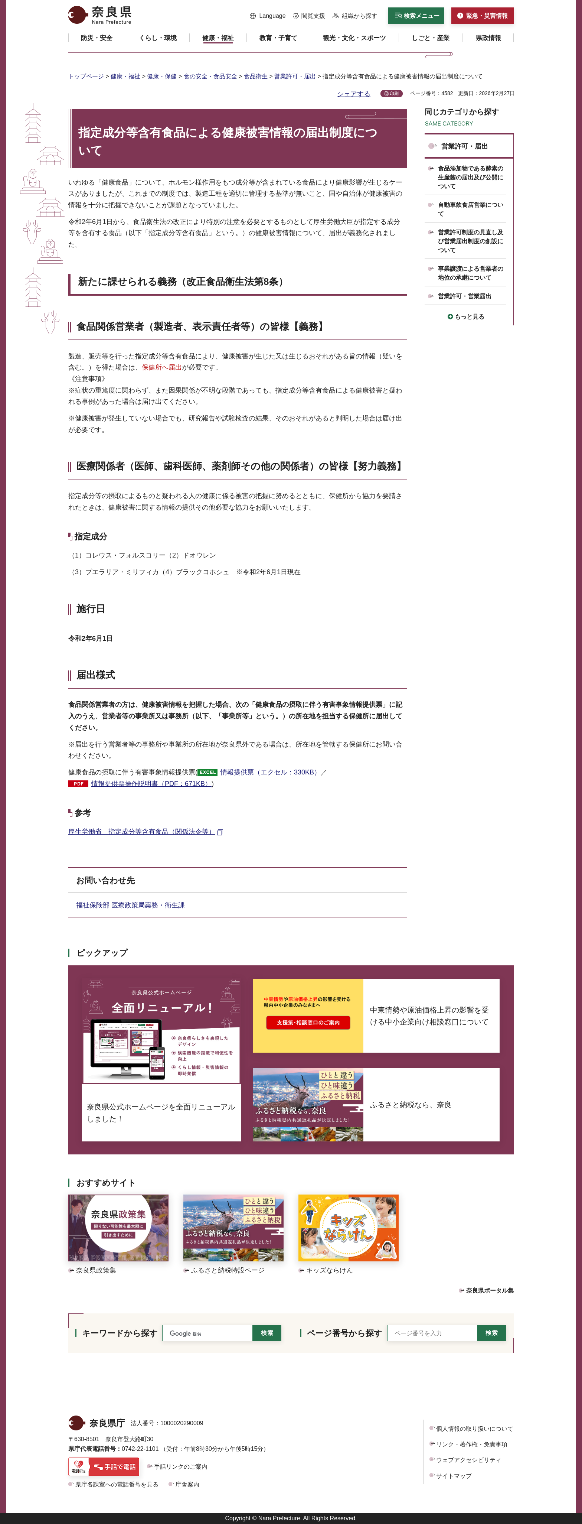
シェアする (353, 94)
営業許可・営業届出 (464, 296)
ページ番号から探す (344, 1333)
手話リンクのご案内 (180, 1466)
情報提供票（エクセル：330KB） (270, 772)
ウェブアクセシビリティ (468, 1460)
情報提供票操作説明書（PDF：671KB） (151, 783)
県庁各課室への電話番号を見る (116, 1484)
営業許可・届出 (295, 76)
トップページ (86, 76)
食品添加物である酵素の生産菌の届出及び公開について (470, 177)
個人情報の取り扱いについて (474, 1429)
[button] (267, 16)
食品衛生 (256, 76)
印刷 (394, 93)
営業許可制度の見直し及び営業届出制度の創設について (470, 241)
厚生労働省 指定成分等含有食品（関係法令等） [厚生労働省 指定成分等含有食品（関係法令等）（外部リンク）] (141, 831)
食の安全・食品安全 (210, 76)
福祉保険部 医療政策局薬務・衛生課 (134, 905)
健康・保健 (162, 76)
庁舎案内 (187, 1484)
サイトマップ (454, 1476)
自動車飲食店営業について (470, 209)
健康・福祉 (125, 76)
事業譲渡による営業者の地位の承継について (470, 273)
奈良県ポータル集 (490, 1290)
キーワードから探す (120, 1333)
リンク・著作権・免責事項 (471, 1444)
